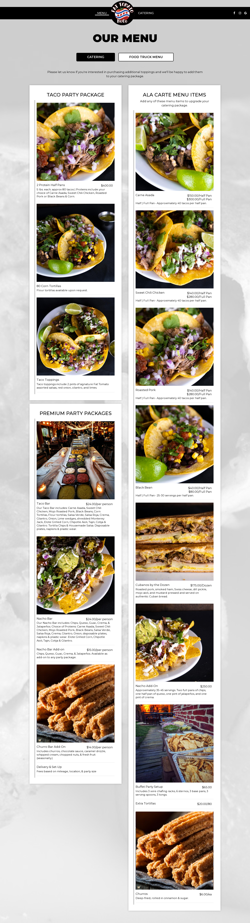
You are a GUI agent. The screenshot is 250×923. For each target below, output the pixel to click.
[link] (122, 13)
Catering (146, 13)
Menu (102, 13)
